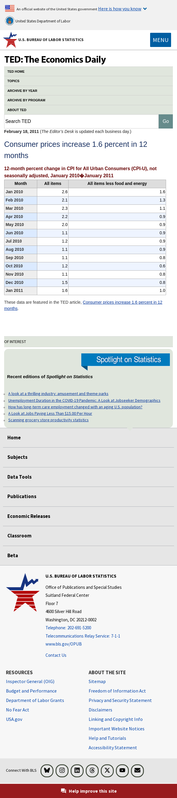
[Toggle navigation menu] (160, 40)
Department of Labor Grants (35, 700)
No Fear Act (17, 710)
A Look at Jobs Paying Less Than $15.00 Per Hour (50, 413)
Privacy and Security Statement (120, 700)
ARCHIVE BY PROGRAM (26, 100)
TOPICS (13, 81)
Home (14, 437)
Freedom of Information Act (117, 691)
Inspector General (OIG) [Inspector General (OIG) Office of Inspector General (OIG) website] (30, 681)
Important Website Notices (116, 729)
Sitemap (97, 681)
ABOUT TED (16, 110)
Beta (12, 555)
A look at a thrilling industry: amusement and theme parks (58, 393)
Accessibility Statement (113, 747)
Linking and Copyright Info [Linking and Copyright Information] (116, 719)
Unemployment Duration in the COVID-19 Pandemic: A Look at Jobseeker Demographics (84, 400)
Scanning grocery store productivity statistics (48, 419)
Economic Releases (28, 516)
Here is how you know (119, 9)
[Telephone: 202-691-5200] (84, 628)
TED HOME (16, 71)
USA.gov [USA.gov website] (14, 719)
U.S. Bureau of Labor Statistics (51, 39)
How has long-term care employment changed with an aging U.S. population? (75, 406)
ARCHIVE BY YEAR (22, 90)
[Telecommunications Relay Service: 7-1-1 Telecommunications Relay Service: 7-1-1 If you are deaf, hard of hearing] (84, 636)
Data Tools (19, 477)
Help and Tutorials (107, 738)
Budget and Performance (31, 691)
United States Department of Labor (37, 20)
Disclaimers (100, 710)
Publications (21, 496)
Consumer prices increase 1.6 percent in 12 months (83, 305)
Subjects (17, 457)
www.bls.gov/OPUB (64, 644)
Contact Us (56, 655)
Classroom (19, 535)
